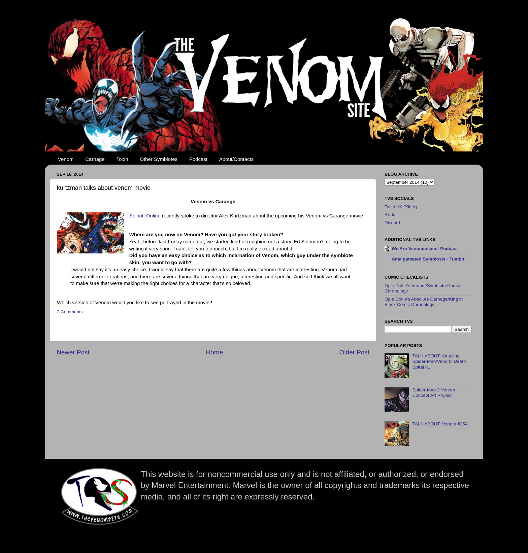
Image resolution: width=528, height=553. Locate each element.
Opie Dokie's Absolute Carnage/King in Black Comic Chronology (424, 302)
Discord (392, 222)
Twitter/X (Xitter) (401, 206)
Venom (66, 159)
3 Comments (70, 311)
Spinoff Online (145, 215)
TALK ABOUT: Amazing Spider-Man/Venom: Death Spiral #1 (439, 361)
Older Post (354, 352)
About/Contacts (236, 159)
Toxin (122, 159)
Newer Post (73, 352)
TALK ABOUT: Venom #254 (439, 423)
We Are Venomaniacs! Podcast (425, 248)
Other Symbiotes (158, 159)
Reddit (391, 214)
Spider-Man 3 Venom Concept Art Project (433, 392)
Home (214, 352)
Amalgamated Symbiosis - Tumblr (428, 259)
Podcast (198, 159)
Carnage (95, 159)
